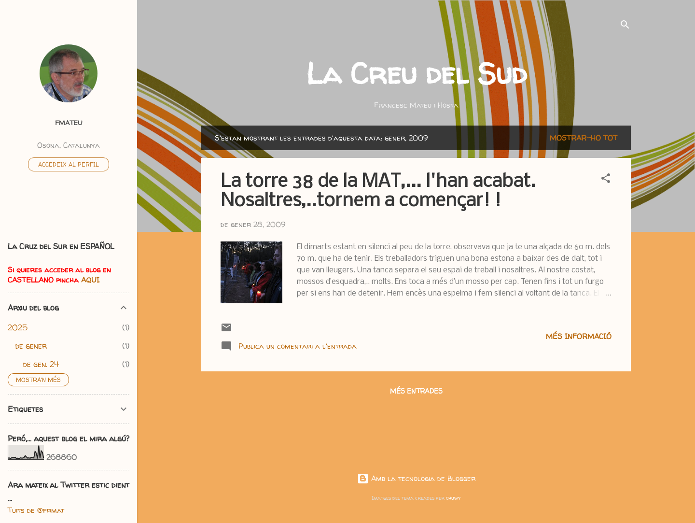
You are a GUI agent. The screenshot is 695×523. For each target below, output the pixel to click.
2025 (18, 327)
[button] (606, 179)
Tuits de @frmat (36, 510)
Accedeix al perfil (68, 164)
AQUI (90, 280)
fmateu (69, 122)
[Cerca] (625, 26)
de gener (31, 345)
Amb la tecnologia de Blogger (416, 478)
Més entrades (416, 391)
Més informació (579, 336)
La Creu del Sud (416, 73)
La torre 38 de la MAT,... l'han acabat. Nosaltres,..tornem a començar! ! (378, 191)
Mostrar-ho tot (583, 138)
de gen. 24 (41, 364)
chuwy (453, 498)
